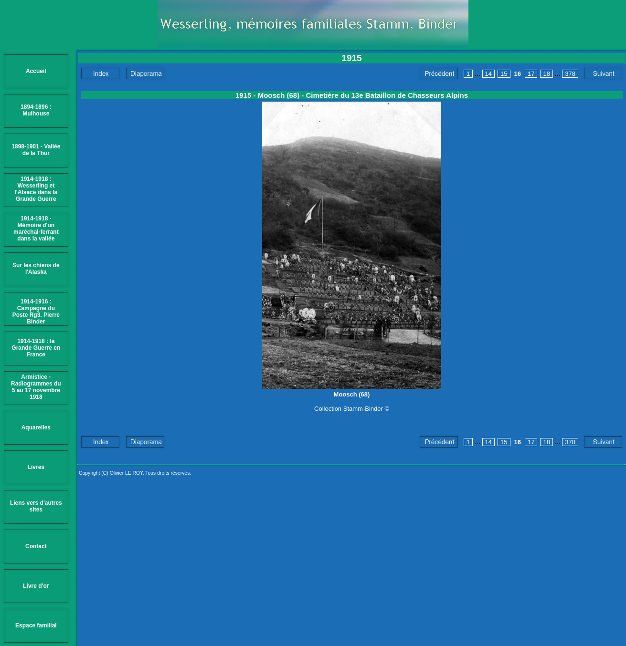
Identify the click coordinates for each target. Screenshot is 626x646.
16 (517, 73)
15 (503, 73)
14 (488, 73)
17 (531, 73)
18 (546, 73)
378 (570, 73)
